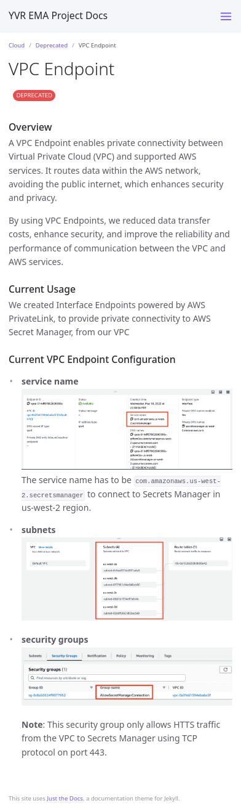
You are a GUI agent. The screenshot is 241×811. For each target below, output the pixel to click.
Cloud (17, 45)
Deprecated (52, 45)
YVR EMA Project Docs (58, 15)
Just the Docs (65, 798)
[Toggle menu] (226, 16)
